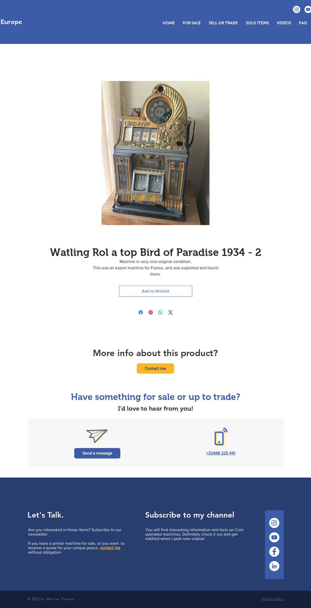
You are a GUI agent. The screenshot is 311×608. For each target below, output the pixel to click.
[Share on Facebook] (141, 312)
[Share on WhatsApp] (160, 312)
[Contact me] (155, 368)
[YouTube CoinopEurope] (274, 537)
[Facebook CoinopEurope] (274, 552)
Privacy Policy (273, 599)
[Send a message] (97, 453)
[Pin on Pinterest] (151, 312)
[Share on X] (170, 312)
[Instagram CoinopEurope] (296, 9)
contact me (110, 548)
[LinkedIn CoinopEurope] (274, 566)
